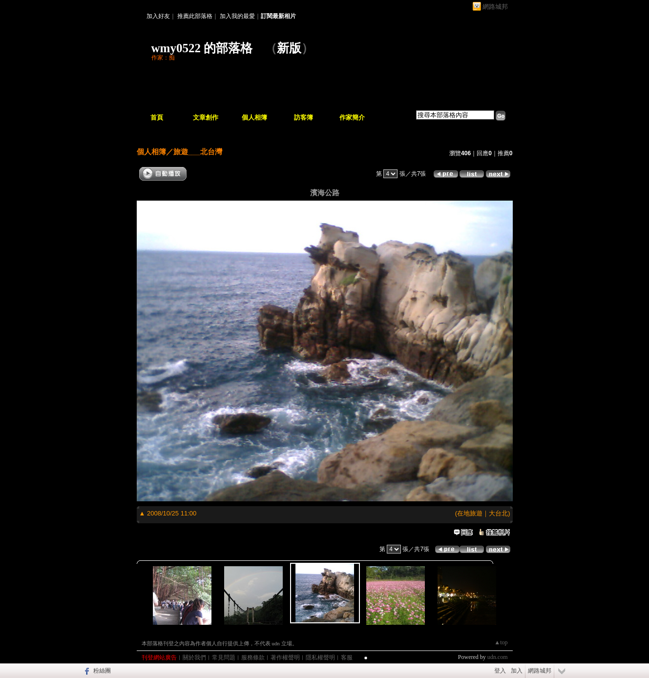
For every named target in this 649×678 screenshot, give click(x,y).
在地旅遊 (469, 513)
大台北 (498, 513)
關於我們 (194, 657)
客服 (347, 657)
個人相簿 (254, 117)
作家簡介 (352, 117)
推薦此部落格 (194, 16)
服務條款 (253, 657)
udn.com (497, 657)
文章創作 (205, 117)
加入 (517, 670)
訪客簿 (303, 117)
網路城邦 (495, 6)
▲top (500, 642)
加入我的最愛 (237, 16)
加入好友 (158, 16)
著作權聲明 (285, 657)
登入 (500, 670)
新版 (289, 48)
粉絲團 (102, 670)
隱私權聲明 (320, 657)
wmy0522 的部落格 (202, 48)
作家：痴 (163, 57)
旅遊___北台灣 (197, 151)
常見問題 (223, 657)
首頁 (156, 117)
